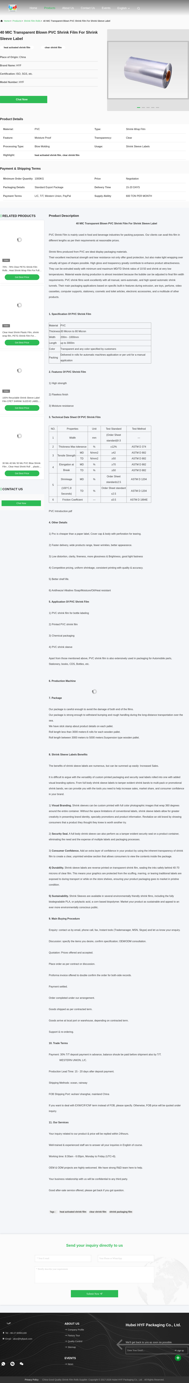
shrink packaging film (120, 1212)
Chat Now (23, 99)
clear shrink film (97, 1212)
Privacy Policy (31, 1379)
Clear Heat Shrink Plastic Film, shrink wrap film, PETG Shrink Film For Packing (20, 336)
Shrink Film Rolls (32, 21)
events (106, 8)
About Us (68, 8)
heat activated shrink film (73, 1212)
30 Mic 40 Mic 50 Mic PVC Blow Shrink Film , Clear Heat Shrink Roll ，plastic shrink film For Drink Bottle (21, 466)
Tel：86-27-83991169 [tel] (14, 1333)
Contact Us (88, 8)
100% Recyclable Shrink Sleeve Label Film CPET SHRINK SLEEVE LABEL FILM (21, 401)
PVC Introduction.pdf (60, 511)
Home (33, 8)
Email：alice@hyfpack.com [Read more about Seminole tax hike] (17, 1339)
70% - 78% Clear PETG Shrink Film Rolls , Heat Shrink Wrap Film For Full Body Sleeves (20, 270)
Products (49, 8)
